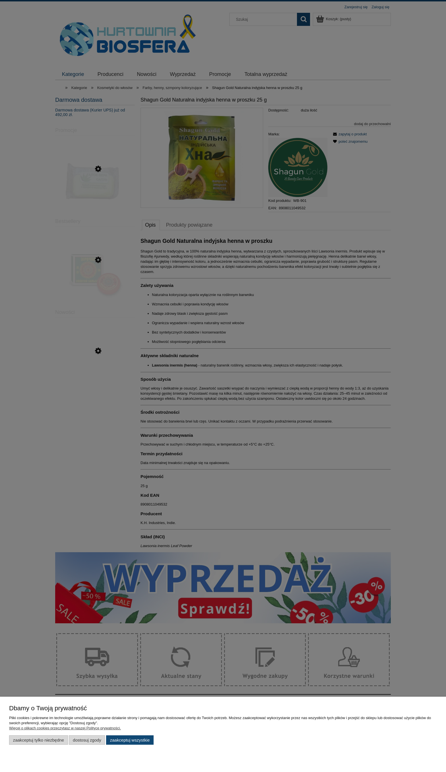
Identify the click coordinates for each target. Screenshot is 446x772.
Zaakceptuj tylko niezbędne (38, 740)
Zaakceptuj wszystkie (130, 740)
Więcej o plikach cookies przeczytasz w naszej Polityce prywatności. (65, 728)
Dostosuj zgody (87, 740)
